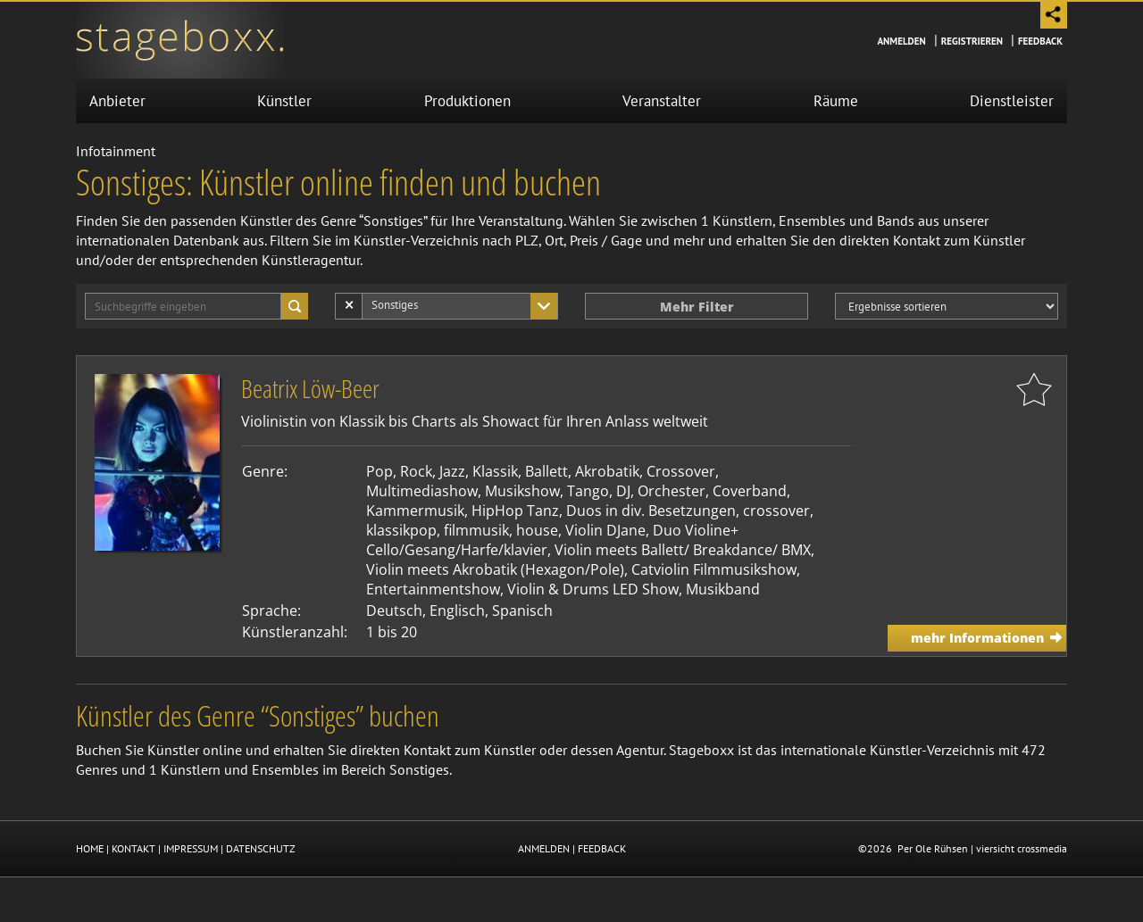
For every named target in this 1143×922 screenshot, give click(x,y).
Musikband (723, 589)
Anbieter (117, 101)
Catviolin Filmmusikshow (714, 569)
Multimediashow (422, 491)
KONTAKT (133, 848)
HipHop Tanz (515, 510)
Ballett (546, 471)
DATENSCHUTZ (261, 848)
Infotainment (115, 151)
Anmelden (901, 41)
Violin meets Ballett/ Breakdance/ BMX (683, 550)
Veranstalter (661, 101)
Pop (379, 471)
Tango (588, 491)
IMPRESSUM (190, 848)
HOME (90, 848)
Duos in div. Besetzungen (651, 510)
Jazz (452, 471)
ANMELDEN (544, 848)
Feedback (1040, 41)
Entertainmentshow (433, 589)
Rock (416, 471)
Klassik (495, 471)
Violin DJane (605, 530)
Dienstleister (1012, 101)
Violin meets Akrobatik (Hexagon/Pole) (495, 569)
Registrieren (972, 41)
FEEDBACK (602, 848)
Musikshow (522, 491)
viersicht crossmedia (1021, 848)
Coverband (750, 491)
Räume (835, 101)
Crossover (681, 471)
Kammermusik (415, 510)
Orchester (671, 491)
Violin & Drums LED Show (593, 589)
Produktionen (467, 101)
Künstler (284, 101)
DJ (623, 491)
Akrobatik (607, 471)
